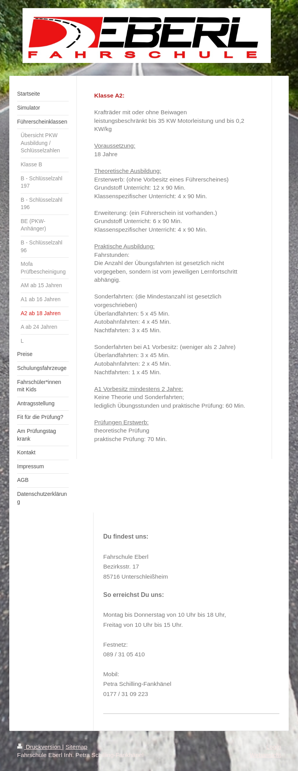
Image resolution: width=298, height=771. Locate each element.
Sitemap (76, 746)
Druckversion (39, 746)
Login (273, 746)
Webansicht (265, 755)
